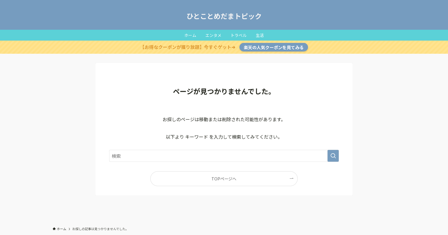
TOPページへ (223, 179)
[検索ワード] (224, 156)
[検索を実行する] (333, 156)
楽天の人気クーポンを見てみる (274, 47)
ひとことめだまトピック (224, 16)
